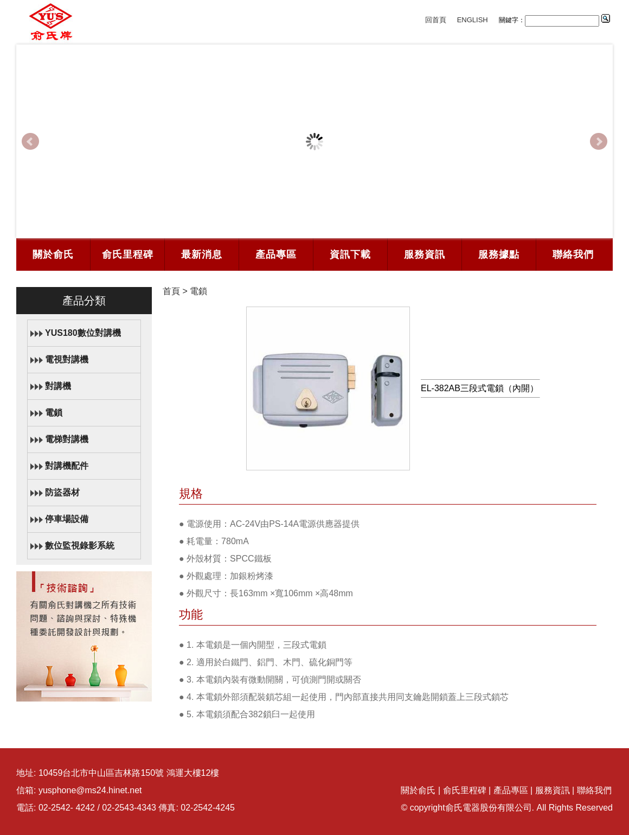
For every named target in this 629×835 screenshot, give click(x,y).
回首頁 (435, 20)
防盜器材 (62, 492)
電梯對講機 (66, 439)
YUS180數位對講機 (83, 332)
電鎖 (53, 412)
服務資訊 (424, 254)
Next (598, 141)
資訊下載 (350, 254)
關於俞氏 (53, 254)
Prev (30, 141)
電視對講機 (66, 359)
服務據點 (498, 254)
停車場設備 (66, 519)
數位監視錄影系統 (79, 545)
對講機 (58, 386)
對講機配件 (66, 465)
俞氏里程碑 (127, 254)
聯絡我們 (573, 254)
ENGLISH (472, 20)
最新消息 (201, 254)
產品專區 (276, 254)
